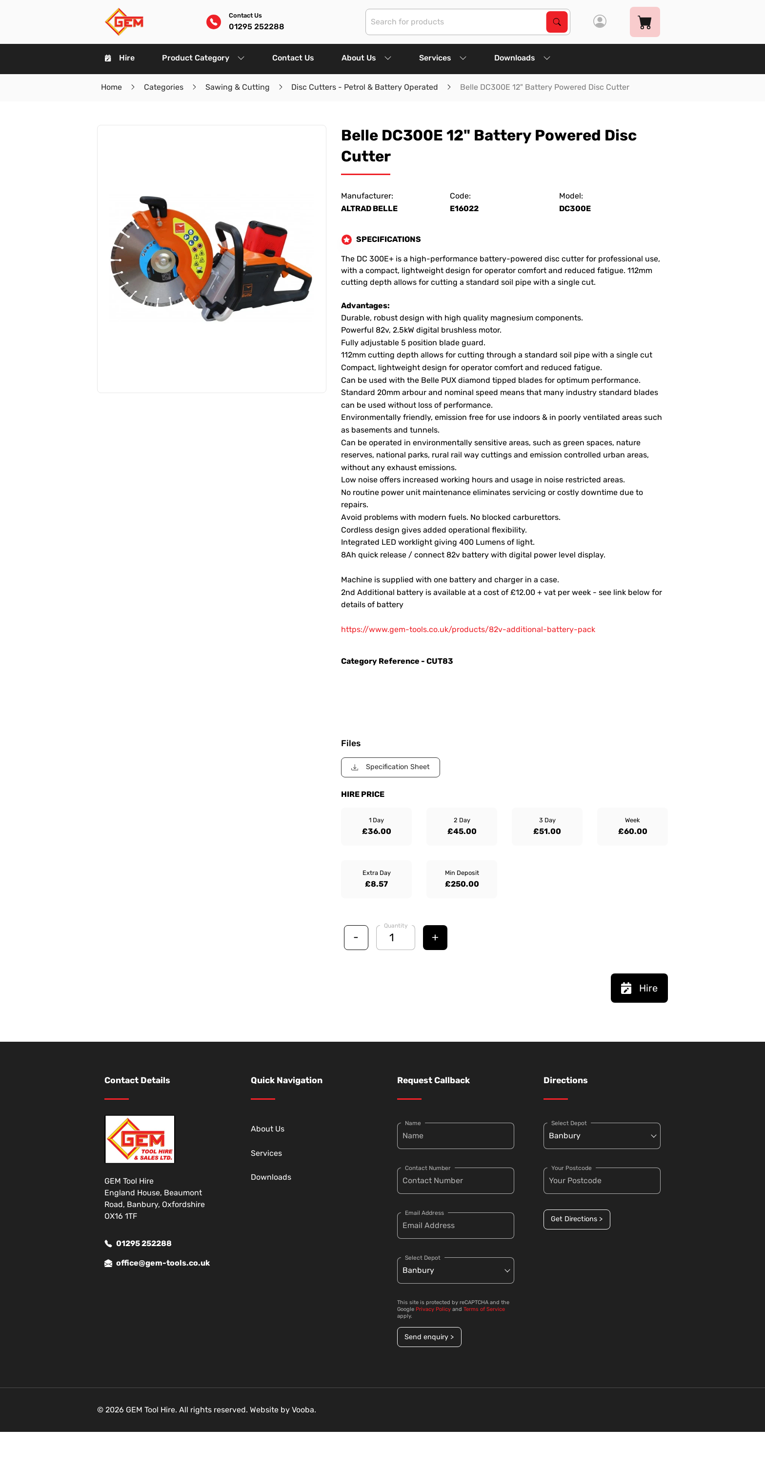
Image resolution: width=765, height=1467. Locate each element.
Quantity (396, 925)
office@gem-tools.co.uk (157, 1263)
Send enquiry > (429, 1337)
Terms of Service (484, 1309)
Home (111, 87)
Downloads (522, 57)
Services (443, 57)
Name (413, 1123)
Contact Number (428, 1168)
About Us (367, 57)
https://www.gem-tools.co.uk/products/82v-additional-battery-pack (468, 629)
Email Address (424, 1212)
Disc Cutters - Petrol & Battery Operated (364, 87)
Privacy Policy (433, 1309)
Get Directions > (577, 1219)
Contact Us (293, 57)
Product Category (203, 57)
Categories (163, 87)
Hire (120, 57)
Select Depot (423, 1257)
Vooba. (304, 1409)
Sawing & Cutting (237, 87)
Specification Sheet (390, 767)
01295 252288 (138, 1243)
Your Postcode (571, 1168)
